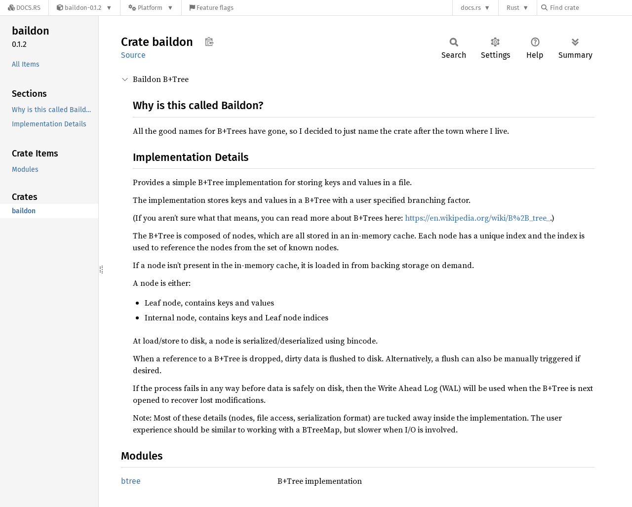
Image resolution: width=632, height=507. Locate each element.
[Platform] (150, 7)
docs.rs (471, 7)
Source (133, 55)
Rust (513, 7)
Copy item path (209, 41)
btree (131, 481)
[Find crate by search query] (590, 7)
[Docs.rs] (24, 7)
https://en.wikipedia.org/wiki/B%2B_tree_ (477, 217)
